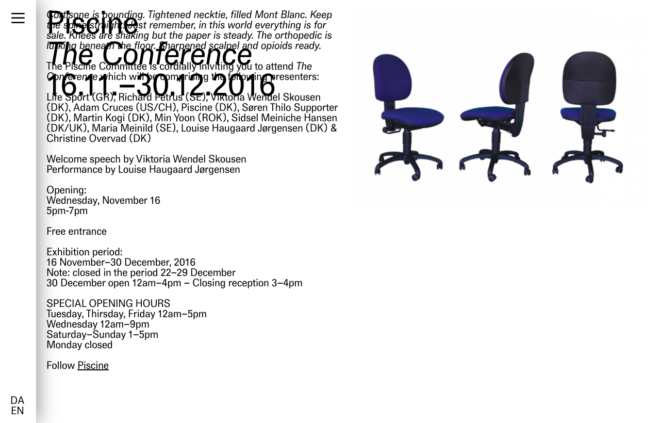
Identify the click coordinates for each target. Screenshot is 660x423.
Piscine (93, 366)
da (17, 401)
